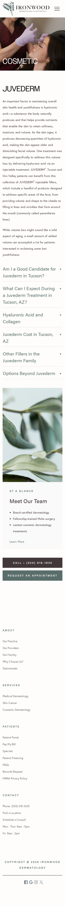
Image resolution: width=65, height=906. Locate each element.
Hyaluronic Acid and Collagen (23, 318)
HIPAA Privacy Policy (15, 778)
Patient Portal (11, 737)
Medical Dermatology (15, 696)
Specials (8, 751)
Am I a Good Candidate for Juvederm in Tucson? (29, 272)
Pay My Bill (9, 744)
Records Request (13, 771)
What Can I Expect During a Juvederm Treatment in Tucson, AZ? (29, 295)
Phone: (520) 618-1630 (16, 806)
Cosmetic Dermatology (16, 709)
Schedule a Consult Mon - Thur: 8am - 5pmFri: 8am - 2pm (16, 826)
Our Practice (10, 641)
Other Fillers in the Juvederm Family (21, 357)
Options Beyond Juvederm (29, 373)
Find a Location (12, 813)
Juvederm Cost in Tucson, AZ (28, 337)
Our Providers (11, 648)
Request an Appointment (32, 575)
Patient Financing (13, 758)
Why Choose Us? (13, 661)
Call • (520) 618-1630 (32, 562)
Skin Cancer (10, 703)
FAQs (6, 765)
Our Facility (9, 655)
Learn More (17, 542)
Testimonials (10, 668)
